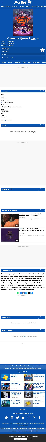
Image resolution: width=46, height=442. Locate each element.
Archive (21, 368)
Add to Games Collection (9, 58)
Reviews (10, 62)
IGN (9, 431)
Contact (32, 366)
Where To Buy (36, 62)
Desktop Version (37, 368)
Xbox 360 (14, 106)
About (9, 366)
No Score (4, 54)
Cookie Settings (28, 368)
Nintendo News (40, 428)
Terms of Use (8, 368)
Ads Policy (15, 368)
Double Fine (10, 45)
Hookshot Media (8, 423)
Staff (13, 366)
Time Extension (23, 428)
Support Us (26, 366)
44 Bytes (31, 423)
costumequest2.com (6, 120)
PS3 (39, 219)
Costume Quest (5, 111)
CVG (33, 431)
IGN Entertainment (21, 423)
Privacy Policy (39, 366)
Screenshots (18, 62)
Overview (4, 62)
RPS (37, 431)
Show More (23, 409)
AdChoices (36, 423)
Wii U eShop (7, 106)
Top (5, 366)
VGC (19, 431)
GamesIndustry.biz (26, 431)
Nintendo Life (9, 428)
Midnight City (11, 43)
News (29, 62)
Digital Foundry (32, 428)
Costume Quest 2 (21, 38)
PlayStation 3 (11, 41)
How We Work (19, 366)
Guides (24, 62)
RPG (2, 96)
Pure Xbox (15, 428)
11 (17, 225)
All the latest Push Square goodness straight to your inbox (23, 436)
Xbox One (19, 106)
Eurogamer (14, 431)
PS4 (2, 106)
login (24, 336)
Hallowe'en (4, 115)
